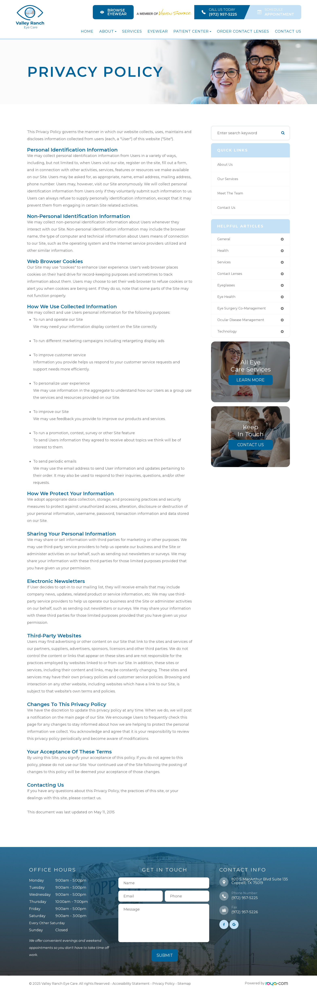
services (224, 263)
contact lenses (231, 275)
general (224, 239)
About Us (225, 164)
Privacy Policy (163, 983)
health (223, 251)
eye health (227, 299)
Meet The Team (231, 193)
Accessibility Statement (131, 983)
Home (87, 31)
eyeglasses (227, 287)
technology (228, 335)
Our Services (228, 179)
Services (132, 31)
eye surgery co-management (244, 311)
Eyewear (158, 31)
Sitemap (184, 983)
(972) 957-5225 (244, 898)
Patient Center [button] (192, 31)
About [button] (107, 31)
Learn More (250, 383)
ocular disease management (244, 323)
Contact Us (288, 31)
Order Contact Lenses (243, 31)
